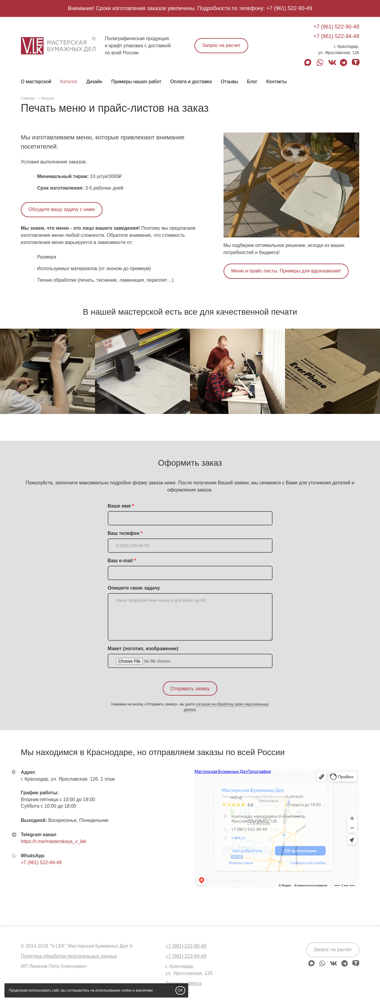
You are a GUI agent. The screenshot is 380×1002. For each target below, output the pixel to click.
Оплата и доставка (191, 81)
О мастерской (36, 81)
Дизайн (94, 81)
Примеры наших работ (136, 81)
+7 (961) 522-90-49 (289, 8)
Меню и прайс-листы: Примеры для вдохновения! (286, 270)
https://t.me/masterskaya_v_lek (53, 841)
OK (180, 990)
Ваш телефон (124, 533)
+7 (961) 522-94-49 (336, 36)
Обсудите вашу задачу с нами (61, 209)
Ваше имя (119, 505)
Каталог (68, 81)
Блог (252, 81)
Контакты (276, 81)
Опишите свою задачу (134, 587)
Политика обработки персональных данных (69, 956)
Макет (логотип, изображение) (143, 648)
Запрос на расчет (221, 45)
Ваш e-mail (120, 560)
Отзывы (229, 81)
